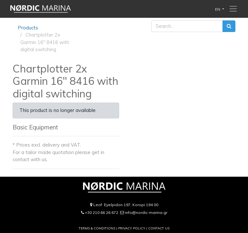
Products (28, 28)
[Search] (228, 26)
